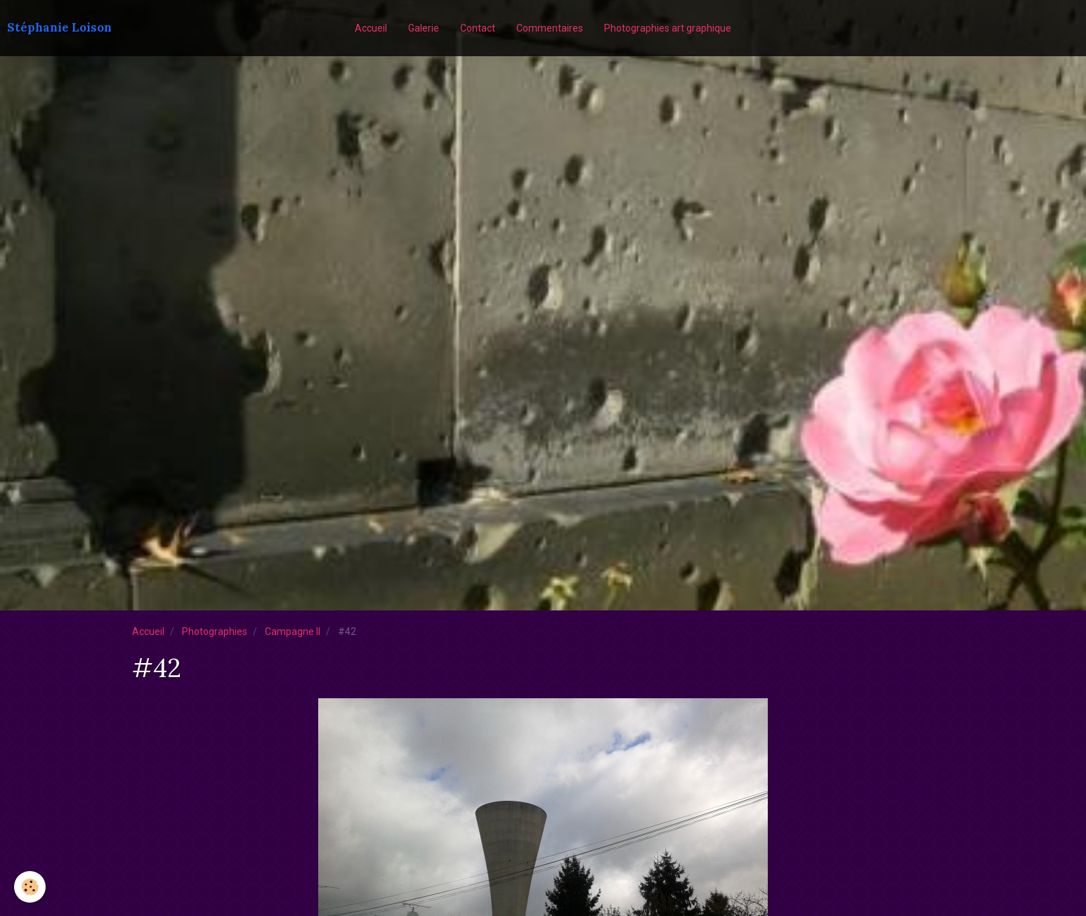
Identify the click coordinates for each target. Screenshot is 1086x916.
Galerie (423, 28)
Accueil (371, 28)
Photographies (214, 631)
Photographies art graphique (667, 28)
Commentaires (549, 28)
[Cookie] (30, 887)
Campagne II (292, 631)
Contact (477, 28)
